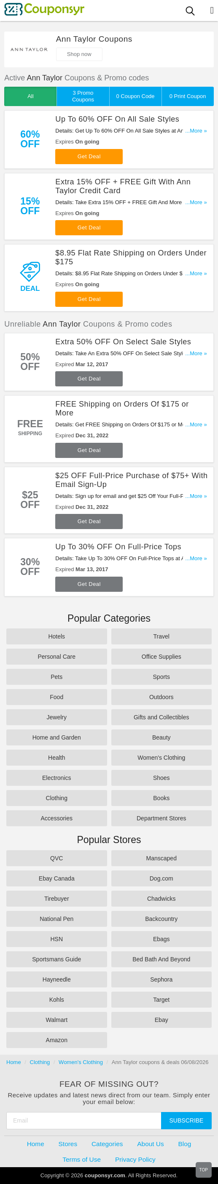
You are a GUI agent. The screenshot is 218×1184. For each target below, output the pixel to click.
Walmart (56, 1019)
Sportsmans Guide (56, 959)
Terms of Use (81, 1159)
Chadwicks (161, 898)
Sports (161, 676)
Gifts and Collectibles (161, 717)
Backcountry (161, 918)
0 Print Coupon (188, 96)
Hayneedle (57, 979)
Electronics (56, 777)
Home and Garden (56, 737)
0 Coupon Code (135, 96)
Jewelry (57, 717)
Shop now (79, 54)
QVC (56, 858)
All (30, 96)
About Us (150, 1143)
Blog (184, 1143)
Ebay (161, 1019)
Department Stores (161, 818)
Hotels (56, 636)
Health (56, 757)
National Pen (56, 918)
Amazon (56, 1040)
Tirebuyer (56, 898)
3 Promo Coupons (83, 96)
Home (13, 1062)
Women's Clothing (161, 757)
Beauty (161, 737)
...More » (196, 131)
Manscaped (161, 858)
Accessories (57, 818)
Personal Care (57, 656)
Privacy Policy (135, 1159)
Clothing (56, 798)
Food (56, 697)
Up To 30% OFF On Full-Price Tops (118, 547)
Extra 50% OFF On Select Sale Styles (123, 342)
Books (161, 798)
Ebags (161, 939)
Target (161, 999)
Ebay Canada (57, 878)
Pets (56, 676)
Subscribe (187, 1120)
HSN (56, 939)
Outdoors (161, 697)
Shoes (161, 777)
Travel (161, 636)
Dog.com (161, 878)
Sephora (161, 979)
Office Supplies (161, 656)
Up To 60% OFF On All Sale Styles (117, 119)
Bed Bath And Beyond (161, 959)
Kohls (56, 999)
